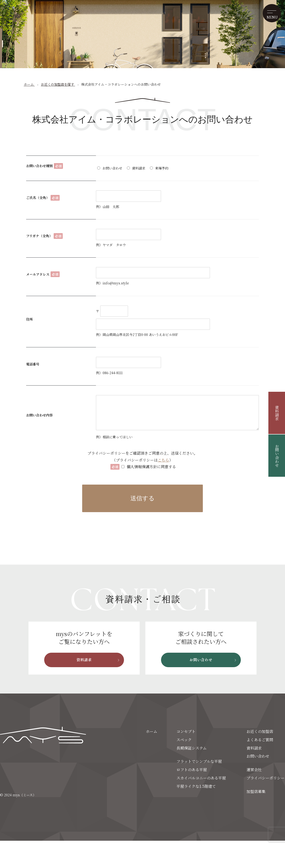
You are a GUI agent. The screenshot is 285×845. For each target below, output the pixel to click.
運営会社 (254, 774)
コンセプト (185, 736)
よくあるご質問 (260, 744)
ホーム (151, 736)
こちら (163, 460)
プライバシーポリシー (266, 782)
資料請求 (277, 412)
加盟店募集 (256, 795)
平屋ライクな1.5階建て (196, 790)
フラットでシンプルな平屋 (199, 766)
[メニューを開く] (270, 15)
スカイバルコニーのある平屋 (201, 782)
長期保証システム (191, 752)
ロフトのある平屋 (191, 774)
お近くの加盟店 (260, 736)
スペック (184, 744)
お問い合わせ (277, 455)
